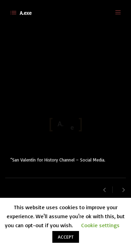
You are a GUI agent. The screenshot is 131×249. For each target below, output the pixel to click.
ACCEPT (65, 237)
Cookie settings (100, 225)
